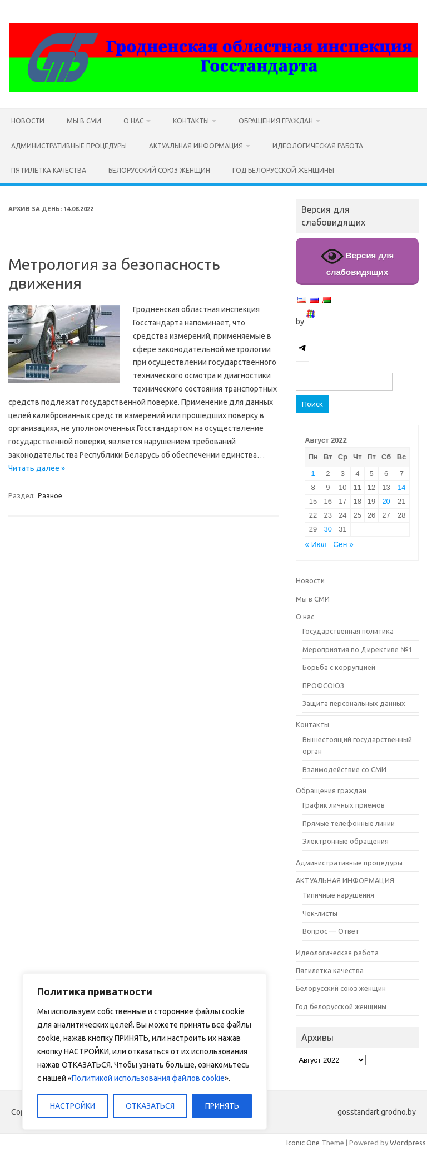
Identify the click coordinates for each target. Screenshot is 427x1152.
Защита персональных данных (353, 703)
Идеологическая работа (317, 145)
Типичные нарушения (338, 895)
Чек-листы (319, 913)
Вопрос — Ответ (330, 931)
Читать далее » (36, 468)
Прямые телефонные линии (348, 823)
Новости (27, 120)
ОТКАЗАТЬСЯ (150, 1105)
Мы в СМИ (84, 120)
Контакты (191, 120)
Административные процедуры (69, 145)
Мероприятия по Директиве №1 (357, 649)
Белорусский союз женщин (159, 170)
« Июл (315, 544)
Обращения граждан (276, 120)
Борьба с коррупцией (338, 667)
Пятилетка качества (48, 170)
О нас (133, 120)
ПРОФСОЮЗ (323, 685)
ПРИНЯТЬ (222, 1105)
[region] (144, 1051)
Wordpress (408, 1142)
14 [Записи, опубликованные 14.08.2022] (401, 487)
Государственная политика (348, 631)
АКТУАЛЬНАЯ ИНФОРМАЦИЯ (196, 145)
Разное (50, 495)
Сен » (343, 544)
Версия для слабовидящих (357, 261)
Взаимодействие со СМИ (344, 769)
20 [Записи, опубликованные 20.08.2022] (386, 501)
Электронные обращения (345, 841)
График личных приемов (343, 805)
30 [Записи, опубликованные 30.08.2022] (328, 529)
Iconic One (303, 1142)
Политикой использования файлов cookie (148, 1078)
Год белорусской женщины (283, 170)
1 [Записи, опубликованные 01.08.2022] (313, 473)
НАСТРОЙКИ (72, 1105)
